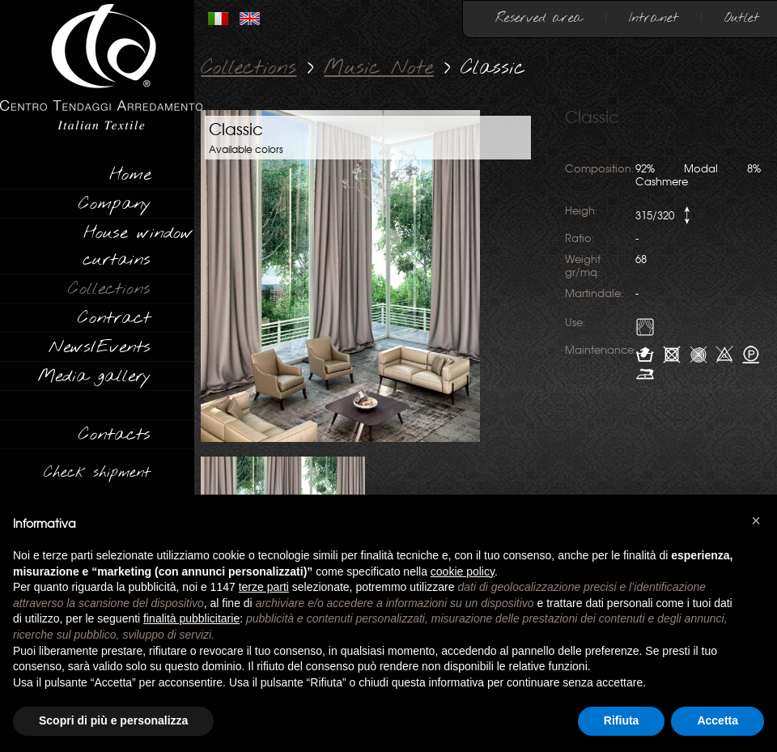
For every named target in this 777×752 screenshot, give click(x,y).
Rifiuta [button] (621, 720)
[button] (756, 520)
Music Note (378, 68)
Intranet (653, 18)
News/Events (100, 347)
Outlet (741, 18)
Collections (109, 289)
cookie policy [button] (463, 571)
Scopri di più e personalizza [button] (113, 720)
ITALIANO (218, 18)
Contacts (115, 435)
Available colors (246, 150)
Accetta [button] (717, 720)
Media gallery (94, 376)
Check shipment (97, 472)
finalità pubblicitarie (191, 618)
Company (115, 204)
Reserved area (539, 18)
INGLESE (250, 18)
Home (130, 175)
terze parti (264, 586)
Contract (114, 318)
